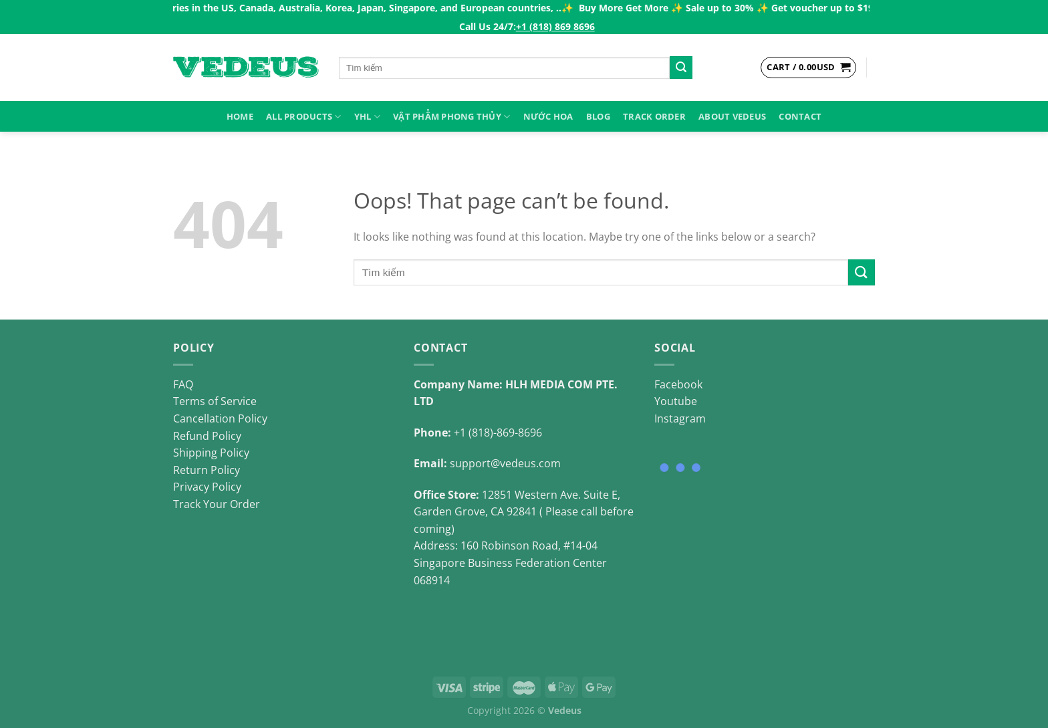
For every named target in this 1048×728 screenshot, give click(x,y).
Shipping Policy (211, 452)
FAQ (183, 384)
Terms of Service (215, 401)
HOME (240, 116)
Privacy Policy (207, 486)
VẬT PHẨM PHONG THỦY (451, 116)
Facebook (678, 384)
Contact (800, 116)
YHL (367, 116)
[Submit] (681, 67)
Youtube (675, 401)
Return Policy (206, 470)
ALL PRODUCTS (304, 116)
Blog (598, 116)
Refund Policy (207, 436)
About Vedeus (732, 116)
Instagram (680, 418)
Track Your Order (216, 504)
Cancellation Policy (220, 418)
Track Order (654, 116)
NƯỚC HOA (548, 116)
